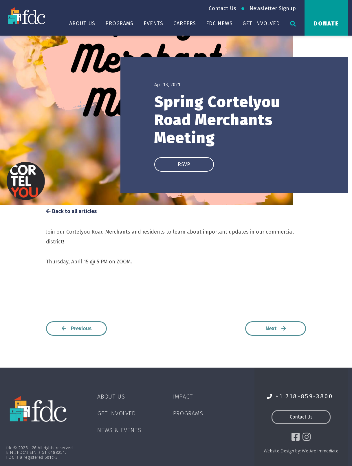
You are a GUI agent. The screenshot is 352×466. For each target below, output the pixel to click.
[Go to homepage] (27, 15)
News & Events (119, 430)
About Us (82, 23)
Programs (119, 23)
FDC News (219, 23)
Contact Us (222, 8)
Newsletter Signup (273, 8)
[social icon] (296, 436)
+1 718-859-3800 (300, 396)
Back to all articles (71, 211)
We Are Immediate (320, 451)
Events (153, 23)
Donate (326, 23)
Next (275, 328)
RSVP (184, 164)
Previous (76, 328)
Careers (184, 23)
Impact (183, 396)
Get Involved (261, 23)
